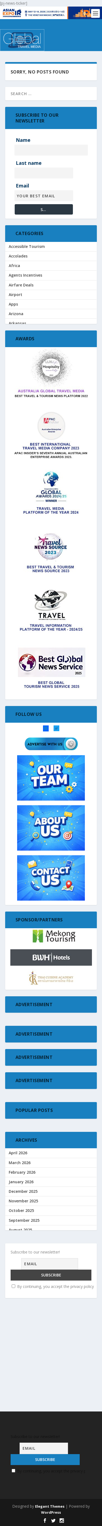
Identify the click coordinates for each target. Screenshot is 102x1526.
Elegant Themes (49, 1506)
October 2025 (21, 1210)
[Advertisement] (51, 1356)
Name (23, 140)
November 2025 (23, 1200)
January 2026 (21, 1181)
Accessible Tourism (27, 246)
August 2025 (20, 1229)
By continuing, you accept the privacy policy (53, 1286)
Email (22, 185)
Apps (13, 304)
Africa (14, 265)
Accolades (18, 256)
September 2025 (24, 1220)
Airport (15, 294)
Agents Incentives (25, 275)
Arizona (16, 313)
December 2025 (23, 1191)
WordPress (51, 1512)
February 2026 (22, 1172)
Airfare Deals (21, 285)
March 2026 (19, 1162)
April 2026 (18, 1152)
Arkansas (17, 323)
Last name (29, 163)
